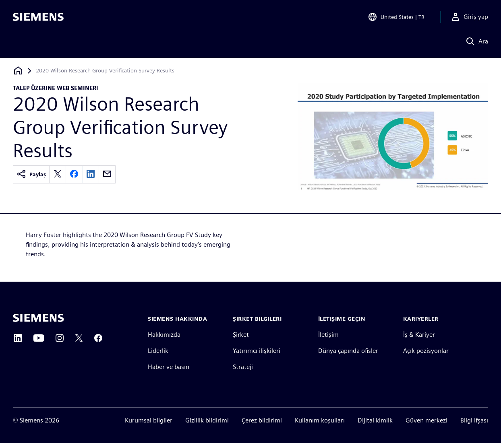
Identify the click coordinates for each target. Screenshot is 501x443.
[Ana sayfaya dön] (18, 71)
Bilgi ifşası (474, 420)
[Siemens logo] (38, 18)
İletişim (328, 334)
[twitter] (58, 174)
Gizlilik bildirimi (207, 420)
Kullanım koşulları (320, 420)
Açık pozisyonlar (426, 350)
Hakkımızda (164, 334)
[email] (107, 174)
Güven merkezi (426, 420)
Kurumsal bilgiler (148, 420)
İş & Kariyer (419, 334)
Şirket (241, 334)
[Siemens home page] (38, 318)
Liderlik (158, 350)
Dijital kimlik (375, 420)
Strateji (243, 367)
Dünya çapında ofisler (348, 350)
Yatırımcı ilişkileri (256, 350)
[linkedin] (91, 174)
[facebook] (74, 174)
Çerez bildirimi (262, 420)
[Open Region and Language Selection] (396, 18)
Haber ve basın (168, 367)
